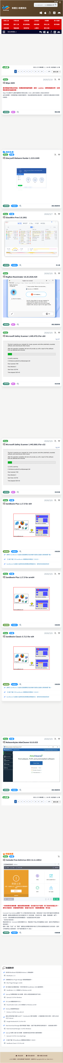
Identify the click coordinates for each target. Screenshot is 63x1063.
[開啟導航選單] (60, 2)
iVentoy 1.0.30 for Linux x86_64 (15, 1012)
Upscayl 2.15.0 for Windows (14, 997)
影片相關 (56, 21)
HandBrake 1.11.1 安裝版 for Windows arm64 (18, 990)
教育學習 (26, 28)
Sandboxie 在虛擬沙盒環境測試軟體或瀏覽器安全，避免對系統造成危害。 (28, 564)
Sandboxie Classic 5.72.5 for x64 (15, 1043)
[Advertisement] (31, 50)
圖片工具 (16, 24)
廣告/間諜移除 (56, 206)
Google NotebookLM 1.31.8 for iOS (16, 1021)
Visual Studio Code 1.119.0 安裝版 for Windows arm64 (21, 1005)
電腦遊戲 (16, 28)
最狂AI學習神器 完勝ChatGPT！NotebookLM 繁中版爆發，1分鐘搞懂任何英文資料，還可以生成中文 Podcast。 (32, 1017)
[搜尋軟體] (46, 5)
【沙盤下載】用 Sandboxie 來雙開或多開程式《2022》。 (23, 559)
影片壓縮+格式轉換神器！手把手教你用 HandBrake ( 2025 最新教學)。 (25, 987)
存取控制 (57, 551)
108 (49, 71)
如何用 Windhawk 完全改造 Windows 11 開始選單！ (20, 972)
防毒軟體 (57, 933)
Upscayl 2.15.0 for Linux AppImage (16, 1036)
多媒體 (47, 21)
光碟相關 (26, 21)
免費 (5, 67)
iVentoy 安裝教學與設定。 (13, 1009)
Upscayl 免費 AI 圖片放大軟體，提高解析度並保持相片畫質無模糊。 (24, 1033)
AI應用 (37, 28)
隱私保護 (57, 112)
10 (41, 71)
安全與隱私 (26, 24)
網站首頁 (19, 1056)
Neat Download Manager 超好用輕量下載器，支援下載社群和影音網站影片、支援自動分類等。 (32, 1025)
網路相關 (36, 24)
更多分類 (46, 28)
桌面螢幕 (6, 28)
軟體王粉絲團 (42, 1056)
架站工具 (46, 24)
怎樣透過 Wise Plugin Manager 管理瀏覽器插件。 (19, 979)
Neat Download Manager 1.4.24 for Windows (18, 1028)
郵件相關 (56, 24)
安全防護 (57, 384)
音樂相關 (6, 24)
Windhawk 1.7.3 (10, 975)
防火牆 (58, 265)
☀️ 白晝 (56, 1)
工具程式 (36, 21)
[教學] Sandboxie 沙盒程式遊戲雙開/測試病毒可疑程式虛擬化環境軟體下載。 (29, 555)
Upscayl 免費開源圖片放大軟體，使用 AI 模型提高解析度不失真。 (24, 994)
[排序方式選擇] (56, 71)
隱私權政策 (30, 1056)
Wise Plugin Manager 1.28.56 (14, 983)
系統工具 (6, 21)
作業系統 (16, 21)
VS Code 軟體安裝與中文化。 (14, 1001)
